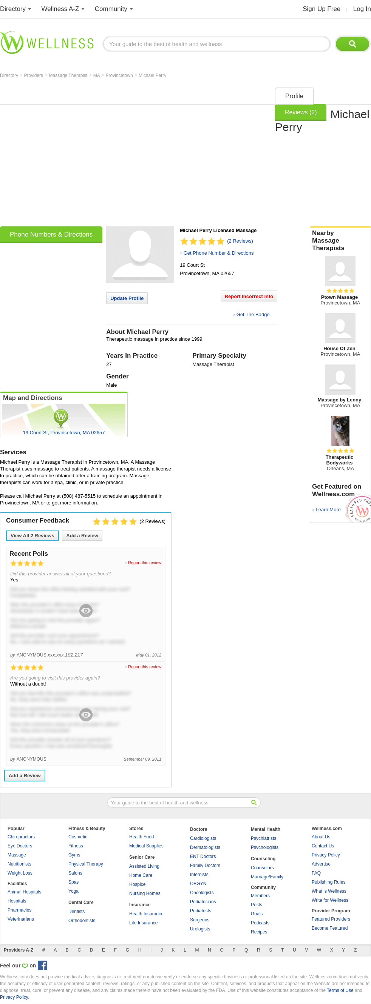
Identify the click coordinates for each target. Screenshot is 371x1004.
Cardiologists (203, 838)
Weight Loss (20, 873)
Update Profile (127, 298)
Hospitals (17, 901)
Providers (34, 75)
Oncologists (202, 892)
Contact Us (323, 846)
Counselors (262, 867)
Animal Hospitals (24, 892)
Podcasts (260, 923)
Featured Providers (331, 919)
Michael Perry (152, 75)
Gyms (74, 855)
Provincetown (120, 75)
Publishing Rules (328, 882)
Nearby (340, 240)
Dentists (76, 911)
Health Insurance (146, 913)
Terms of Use (340, 990)
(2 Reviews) (240, 241)
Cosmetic (77, 836)
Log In (362, 8)
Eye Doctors (20, 846)
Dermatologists (205, 847)
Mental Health (265, 829)
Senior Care (142, 857)
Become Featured (330, 928)
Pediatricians (203, 901)
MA (97, 75)
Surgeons (199, 920)
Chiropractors (21, 836)
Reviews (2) (301, 112)
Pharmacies (19, 910)
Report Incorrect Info (249, 296)
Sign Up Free (321, 8)
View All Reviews (32, 535)
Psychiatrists (263, 838)
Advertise (321, 864)
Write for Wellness (330, 900)
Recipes (259, 932)
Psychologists (264, 847)
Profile (294, 96)
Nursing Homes (145, 893)
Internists (199, 874)
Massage (17, 855)
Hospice (137, 884)
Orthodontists (81, 920)
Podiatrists (200, 910)
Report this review (144, 562)
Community (111, 8)
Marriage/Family (267, 876)
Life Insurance (143, 923)
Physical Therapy (85, 864)
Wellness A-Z (60, 8)
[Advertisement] (71, 154)
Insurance (140, 904)
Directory (13, 8)
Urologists (200, 929)
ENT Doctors (203, 856)
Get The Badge (253, 314)
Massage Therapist (69, 75)
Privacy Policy (326, 855)
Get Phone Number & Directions (219, 253)
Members (260, 895)
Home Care (140, 875)
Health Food (141, 836)
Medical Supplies (146, 846)
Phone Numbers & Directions (51, 234)
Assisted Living (144, 866)
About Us (321, 836)
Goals (257, 913)
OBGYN (198, 883)
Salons (75, 873)
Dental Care (81, 902)
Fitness (75, 846)
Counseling (263, 858)
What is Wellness (329, 891)
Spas (73, 882)
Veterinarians (21, 919)
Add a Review (82, 535)
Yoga (73, 891)
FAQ (316, 873)
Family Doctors (205, 865)
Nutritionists (19, 864)
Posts (256, 904)
